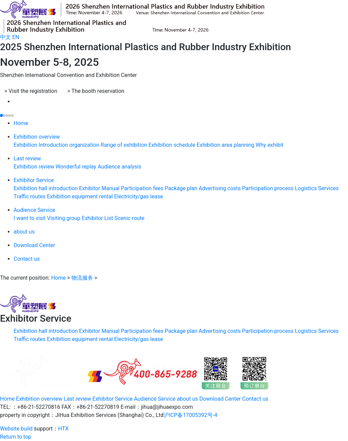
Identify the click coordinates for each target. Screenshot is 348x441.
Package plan (182, 188)
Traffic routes (30, 197)
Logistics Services (317, 188)
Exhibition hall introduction (46, 188)
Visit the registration (30, 91)
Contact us (27, 259)
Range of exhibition (125, 145)
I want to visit (30, 218)
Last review (27, 159)
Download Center (34, 245)
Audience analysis (119, 167)
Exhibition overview (37, 137)
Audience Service (34, 210)
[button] (1, 115)
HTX (63, 428)
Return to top (15, 437)
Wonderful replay (76, 167)
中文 (5, 37)
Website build (16, 428)
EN (15, 37)
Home (21, 123)
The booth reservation (95, 91)
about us (24, 232)
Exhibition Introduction (41, 145)
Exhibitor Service (34, 180)
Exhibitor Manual (100, 188)
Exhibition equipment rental (80, 197)
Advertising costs (220, 188)
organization (85, 145)
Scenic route (129, 218)
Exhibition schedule (173, 145)
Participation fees (143, 188)
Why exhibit (269, 145)
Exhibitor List (98, 218)
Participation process (268, 188)
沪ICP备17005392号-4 (190, 415)
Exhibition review (34, 167)
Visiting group (64, 218)
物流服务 (82, 278)
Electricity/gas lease (138, 197)
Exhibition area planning (226, 145)
